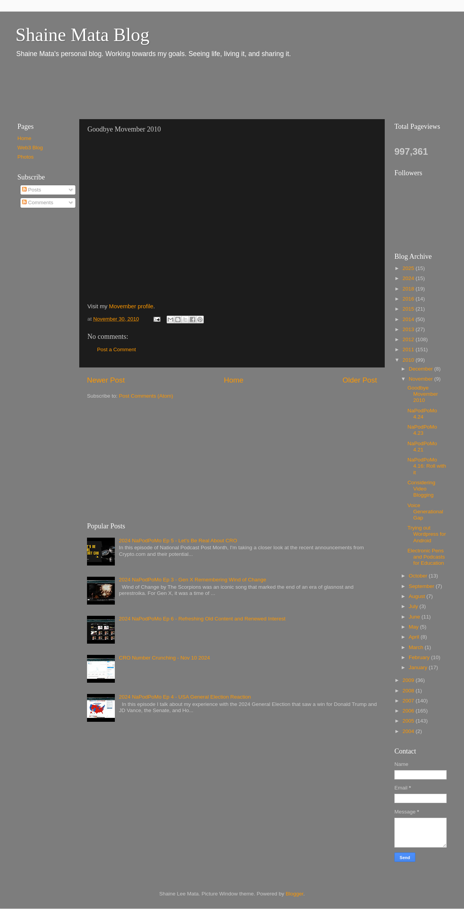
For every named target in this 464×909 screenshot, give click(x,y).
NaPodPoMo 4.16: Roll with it (427, 466)
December (421, 369)
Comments (37, 202)
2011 (409, 349)
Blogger (295, 894)
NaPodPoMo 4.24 (422, 414)
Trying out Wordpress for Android (427, 534)
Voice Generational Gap (425, 511)
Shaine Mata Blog (82, 34)
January (419, 667)
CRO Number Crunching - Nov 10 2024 (164, 658)
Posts (31, 190)
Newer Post (106, 380)
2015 (409, 309)
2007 (409, 701)
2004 (409, 731)
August (417, 596)
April (415, 637)
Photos (25, 157)
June (415, 617)
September (422, 586)
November (421, 379)
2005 (409, 721)
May (414, 627)
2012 (409, 339)
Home (233, 380)
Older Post (360, 380)
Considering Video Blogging (421, 489)
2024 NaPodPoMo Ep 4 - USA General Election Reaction (185, 697)
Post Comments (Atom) (146, 396)
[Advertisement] (150, 88)
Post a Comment (116, 349)
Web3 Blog (30, 147)
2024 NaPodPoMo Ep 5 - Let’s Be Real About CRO (178, 540)
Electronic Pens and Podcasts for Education (426, 557)
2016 (409, 299)
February (420, 657)
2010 (409, 360)
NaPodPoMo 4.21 (422, 447)
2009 (409, 680)
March (417, 647)
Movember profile (131, 306)
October (419, 576)
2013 (409, 329)
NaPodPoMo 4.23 (422, 430)
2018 (409, 289)
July (414, 606)
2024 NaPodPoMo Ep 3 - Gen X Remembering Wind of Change (192, 580)
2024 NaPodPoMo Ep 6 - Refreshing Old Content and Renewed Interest (202, 619)
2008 (409, 691)
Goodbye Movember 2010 (423, 394)
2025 (409, 268)
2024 (409, 278)
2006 (409, 711)
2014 (409, 319)
